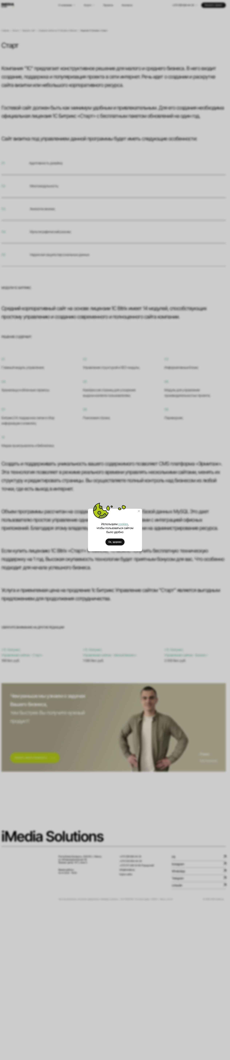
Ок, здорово (114, 542)
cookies (123, 524)
